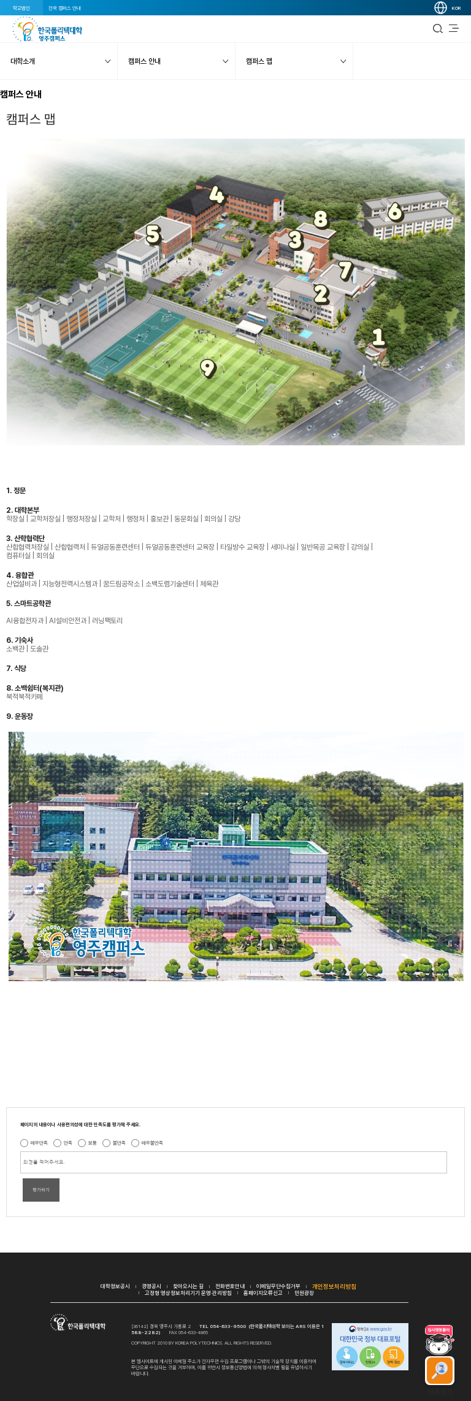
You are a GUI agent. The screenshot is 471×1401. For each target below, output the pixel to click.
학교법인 (21, 8)
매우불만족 (152, 1143)
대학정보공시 (115, 1286)
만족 (68, 1143)
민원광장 (304, 1292)
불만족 (119, 1143)
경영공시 (151, 1286)
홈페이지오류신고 (263, 1292)
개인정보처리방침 (334, 1286)
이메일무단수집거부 (278, 1286)
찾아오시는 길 (188, 1286)
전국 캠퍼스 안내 (64, 8)
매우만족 (39, 1143)
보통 (92, 1143)
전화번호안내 (230, 1286)
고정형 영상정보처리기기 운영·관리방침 (188, 1292)
